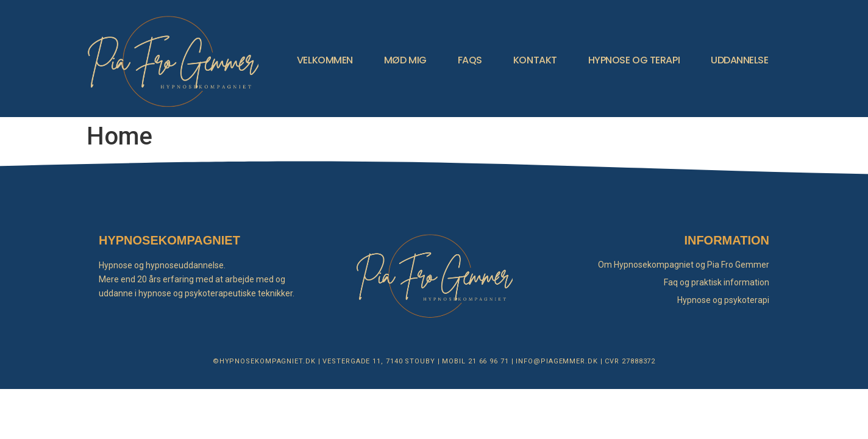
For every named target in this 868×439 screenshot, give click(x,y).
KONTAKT (535, 60)
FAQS (470, 60)
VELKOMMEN (325, 60)
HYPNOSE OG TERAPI (634, 60)
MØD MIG (405, 60)
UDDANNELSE (740, 60)
